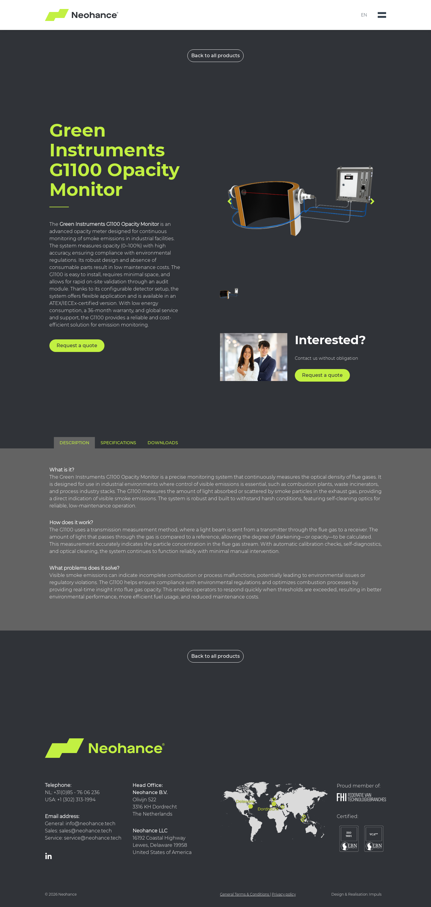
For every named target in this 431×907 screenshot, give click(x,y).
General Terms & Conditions (244, 894)
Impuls (375, 894)
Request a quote (77, 345)
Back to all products (215, 55)
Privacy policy (284, 894)
